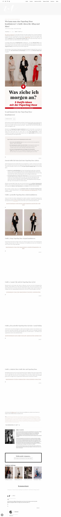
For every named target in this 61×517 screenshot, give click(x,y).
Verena (10, 31)
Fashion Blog (26, 416)
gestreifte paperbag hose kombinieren (29, 417)
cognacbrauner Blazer (31, 335)
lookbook (38, 418)
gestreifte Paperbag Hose (11, 203)
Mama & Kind (46, 1)
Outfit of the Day (30, 419)
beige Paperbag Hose (10, 247)
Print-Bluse (16, 379)
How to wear (17, 418)
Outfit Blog (20, 419)
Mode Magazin (7, 419)
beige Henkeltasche (23, 247)
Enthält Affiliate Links (9, 28)
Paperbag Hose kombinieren (23, 420)
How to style (13, 418)
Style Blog (17, 421)
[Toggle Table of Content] (13, 119)
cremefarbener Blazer (37, 292)
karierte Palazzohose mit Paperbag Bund (29, 190)
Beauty (31, 1)
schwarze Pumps (38, 379)
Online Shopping (15, 419)
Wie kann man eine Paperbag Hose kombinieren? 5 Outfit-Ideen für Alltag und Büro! (22, 24)
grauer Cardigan (18, 335)
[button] (2, 515)
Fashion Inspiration (31, 416)
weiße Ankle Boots (19, 203)
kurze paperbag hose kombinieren (31, 418)
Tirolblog (21, 421)
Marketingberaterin (19, 443)
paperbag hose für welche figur (14, 420)
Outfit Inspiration (25, 419)
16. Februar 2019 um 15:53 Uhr (11, 498)
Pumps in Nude (16, 247)
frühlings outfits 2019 (13, 417)
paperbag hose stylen (12, 421)
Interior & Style (38, 1)
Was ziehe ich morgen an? (15, 19)
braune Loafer (23, 335)
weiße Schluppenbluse (27, 203)
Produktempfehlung (17, 28)
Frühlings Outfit (7, 417)
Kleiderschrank (27, 37)
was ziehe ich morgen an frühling (30, 421)
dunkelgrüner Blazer (22, 379)
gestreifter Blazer (35, 203)
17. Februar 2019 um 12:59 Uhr (13, 514)
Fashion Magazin (36, 416)
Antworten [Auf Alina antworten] (38, 507)
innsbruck (20, 418)
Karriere (52, 1)
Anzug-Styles (15, 200)
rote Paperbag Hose (9, 292)
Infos (57, 1)
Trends (24, 421)
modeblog (11, 419)
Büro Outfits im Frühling (19, 416)
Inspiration (24, 418)
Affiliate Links (13, 412)
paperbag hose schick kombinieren (32, 420)
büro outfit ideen (12, 416)
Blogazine (8, 416)
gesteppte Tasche (38, 335)
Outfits (8, 19)
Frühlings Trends (20, 417)
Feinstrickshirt (29, 292)
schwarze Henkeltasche (30, 379)
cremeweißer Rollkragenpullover (33, 247)
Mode (6, 19)
